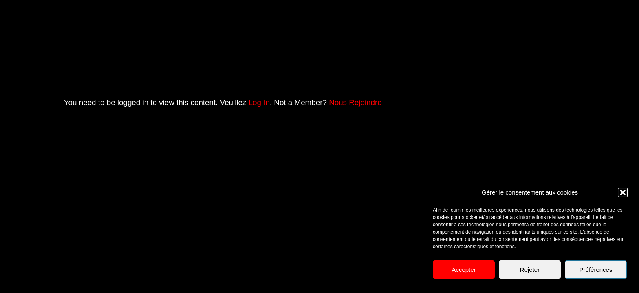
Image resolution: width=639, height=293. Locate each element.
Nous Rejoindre (355, 102)
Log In (259, 102)
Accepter (464, 269)
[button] (623, 192)
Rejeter (530, 269)
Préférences (596, 269)
